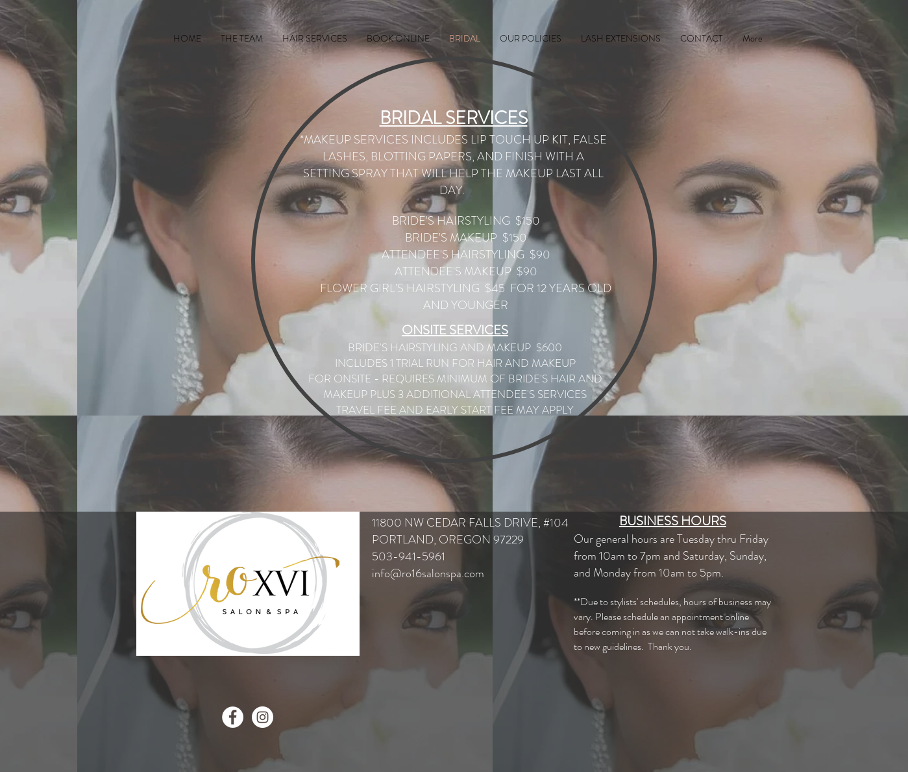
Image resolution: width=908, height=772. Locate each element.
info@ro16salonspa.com (428, 573)
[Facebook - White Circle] (232, 717)
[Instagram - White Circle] (262, 717)
